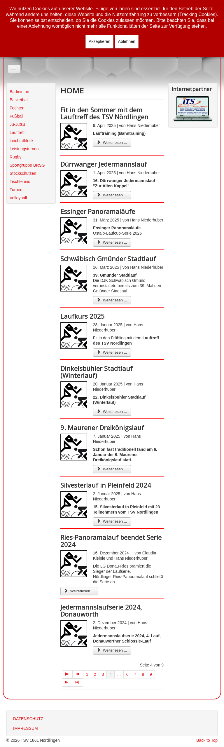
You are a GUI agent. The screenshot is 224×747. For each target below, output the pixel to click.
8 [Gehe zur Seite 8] (143, 674)
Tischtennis (20, 181)
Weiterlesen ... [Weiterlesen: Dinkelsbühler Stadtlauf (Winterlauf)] (112, 411)
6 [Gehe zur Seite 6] (127, 674)
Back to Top (207, 740)
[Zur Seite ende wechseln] (77, 682)
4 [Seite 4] (110, 674)
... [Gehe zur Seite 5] (119, 674)
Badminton (19, 91)
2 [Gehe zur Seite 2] (95, 674)
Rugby (15, 157)
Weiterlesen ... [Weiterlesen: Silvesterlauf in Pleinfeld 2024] (112, 521)
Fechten (17, 108)
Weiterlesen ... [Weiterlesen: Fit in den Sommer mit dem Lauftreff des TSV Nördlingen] (112, 142)
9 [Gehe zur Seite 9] (151, 674)
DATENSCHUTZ (28, 718)
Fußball (16, 116)
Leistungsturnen (24, 148)
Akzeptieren (99, 41)
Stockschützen (23, 173)
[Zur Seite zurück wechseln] (78, 674)
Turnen (16, 189)
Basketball (19, 99)
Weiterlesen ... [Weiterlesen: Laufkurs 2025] (112, 352)
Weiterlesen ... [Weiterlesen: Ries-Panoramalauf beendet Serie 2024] (79, 591)
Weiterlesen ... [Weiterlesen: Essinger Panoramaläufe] (112, 242)
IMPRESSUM (25, 728)
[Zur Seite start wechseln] (67, 674)
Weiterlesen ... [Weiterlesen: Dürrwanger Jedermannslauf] (112, 195)
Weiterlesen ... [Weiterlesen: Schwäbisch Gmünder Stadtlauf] (112, 300)
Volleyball (18, 198)
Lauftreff (17, 132)
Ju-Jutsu (17, 124)
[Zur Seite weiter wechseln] (67, 682)
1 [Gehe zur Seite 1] (87, 674)
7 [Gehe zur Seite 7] (135, 674)
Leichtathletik (22, 140)
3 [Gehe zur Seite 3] (103, 674)
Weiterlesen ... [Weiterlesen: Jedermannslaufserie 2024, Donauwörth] (112, 650)
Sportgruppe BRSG (27, 165)
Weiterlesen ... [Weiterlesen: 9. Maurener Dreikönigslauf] (112, 469)
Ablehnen (126, 41)
